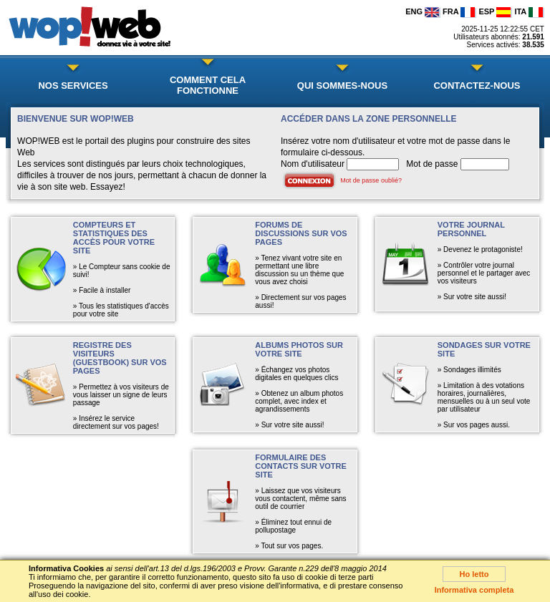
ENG (422, 11)
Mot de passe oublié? (371, 180)
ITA (529, 11)
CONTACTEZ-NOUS (476, 85)
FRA (459, 11)
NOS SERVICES (72, 85)
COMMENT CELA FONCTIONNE (208, 85)
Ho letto (474, 574)
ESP (495, 11)
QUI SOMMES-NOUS (342, 85)
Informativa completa (474, 590)
